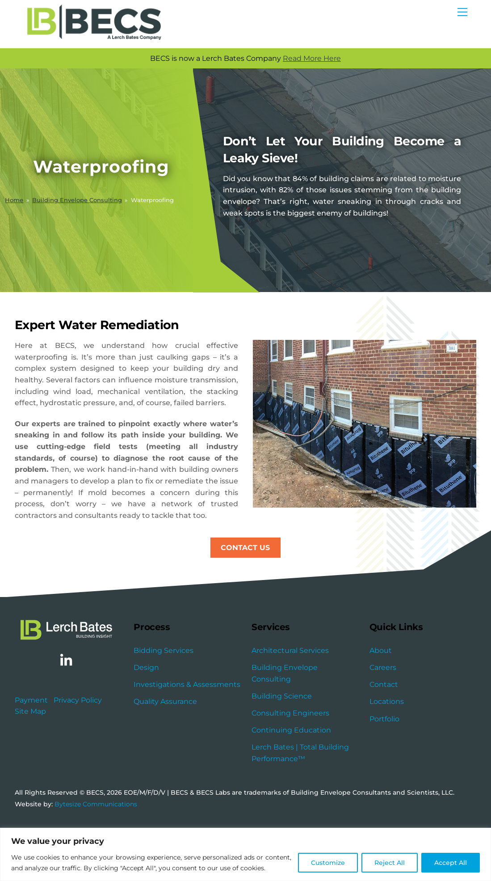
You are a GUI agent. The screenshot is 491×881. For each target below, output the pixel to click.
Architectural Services (290, 693)
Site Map (30, 754)
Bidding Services (163, 693)
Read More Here (321, 59)
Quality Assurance (165, 744)
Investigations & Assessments (187, 727)
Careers (382, 710)
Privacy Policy (78, 742)
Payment (31, 742)
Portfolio (384, 761)
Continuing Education (291, 772)
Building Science (282, 738)
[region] (245, 854)
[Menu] (462, 12)
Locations (386, 744)
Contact (383, 727)
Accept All (450, 863)
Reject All (389, 863)
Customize (328, 863)
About (380, 693)
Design (146, 710)
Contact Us (245, 589)
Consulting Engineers (290, 755)
